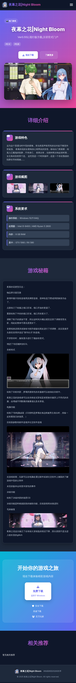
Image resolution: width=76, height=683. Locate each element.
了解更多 (49, 55)
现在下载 (28, 55)
